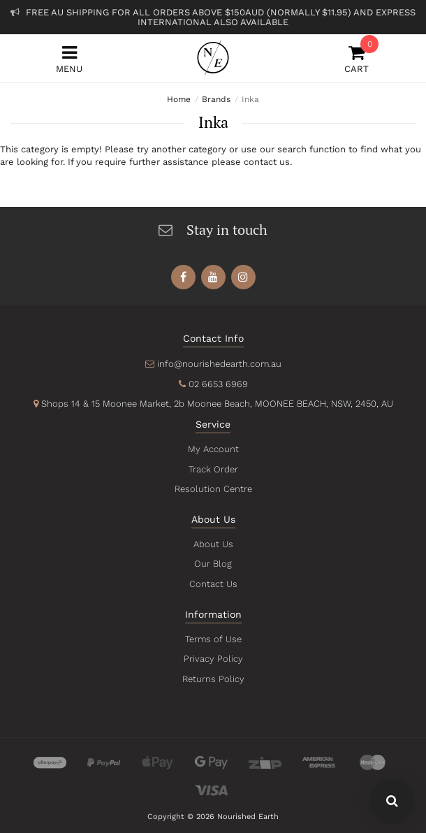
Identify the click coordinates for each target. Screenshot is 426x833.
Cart (357, 59)
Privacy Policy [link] (212, 658)
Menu (69, 59)
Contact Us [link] (212, 584)
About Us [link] (213, 544)
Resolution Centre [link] (213, 489)
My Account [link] (213, 449)
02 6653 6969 (218, 384)
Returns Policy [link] (213, 679)
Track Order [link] (213, 469)
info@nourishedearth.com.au (218, 363)
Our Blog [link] (213, 563)
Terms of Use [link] (213, 639)
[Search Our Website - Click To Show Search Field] (392, 802)
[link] (183, 277)
